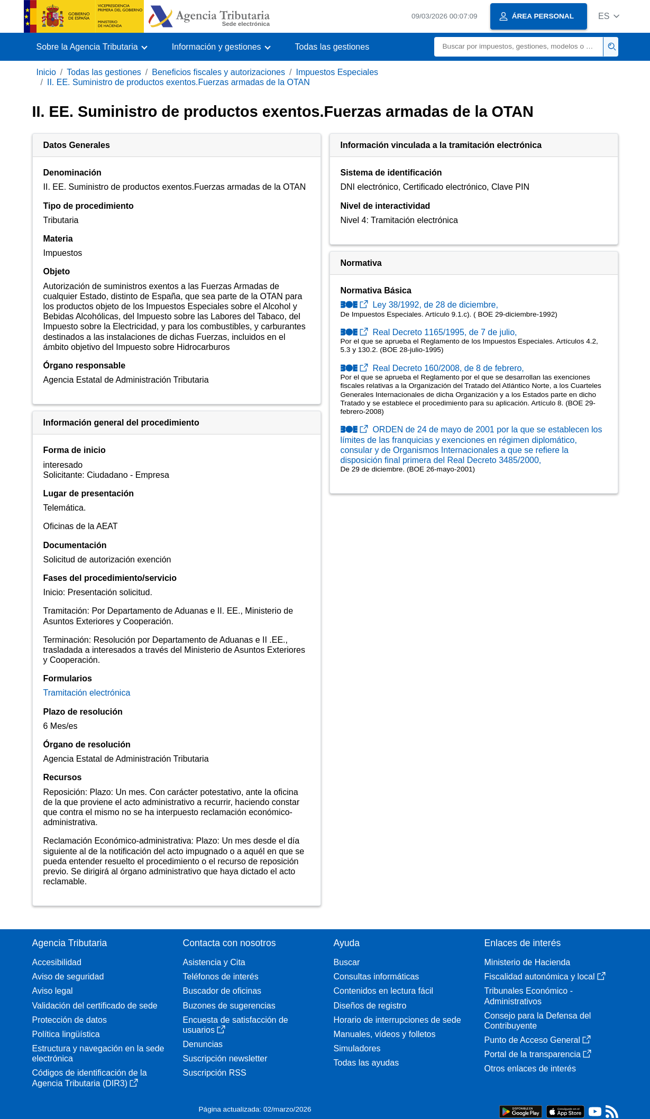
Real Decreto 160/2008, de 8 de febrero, (432, 368)
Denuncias (203, 1044)
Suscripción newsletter (225, 1058)
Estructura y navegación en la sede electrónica (98, 1053)
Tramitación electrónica (87, 692)
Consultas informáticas (376, 976)
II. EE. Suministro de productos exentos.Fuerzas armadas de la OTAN (178, 82)
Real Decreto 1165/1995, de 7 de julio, (429, 332)
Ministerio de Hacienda (527, 962)
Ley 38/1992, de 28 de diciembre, (419, 304)
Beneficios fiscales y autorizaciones (218, 72)
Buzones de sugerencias (229, 1005)
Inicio (46, 72)
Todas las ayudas (366, 1062)
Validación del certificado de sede (95, 1005)
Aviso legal (52, 990)
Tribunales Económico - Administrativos (528, 995)
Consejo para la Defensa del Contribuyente (537, 1020)
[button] (609, 16)
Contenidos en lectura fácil (384, 990)
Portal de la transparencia (537, 1054)
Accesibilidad (56, 962)
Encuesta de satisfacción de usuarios (235, 1024)
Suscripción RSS (214, 1072)
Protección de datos (69, 1019)
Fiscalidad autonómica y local (545, 976)
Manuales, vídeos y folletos (385, 1034)
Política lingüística (66, 1034)
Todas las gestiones (332, 46)
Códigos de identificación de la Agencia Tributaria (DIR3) (89, 1077)
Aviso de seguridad (68, 976)
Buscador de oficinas (222, 990)
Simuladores (357, 1048)
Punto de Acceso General (537, 1039)
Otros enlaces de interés (530, 1068)
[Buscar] (518, 47)
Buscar (347, 962)
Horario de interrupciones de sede (397, 1019)
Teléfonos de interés (221, 976)
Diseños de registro (370, 1005)
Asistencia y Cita (214, 962)
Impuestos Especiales (337, 72)
